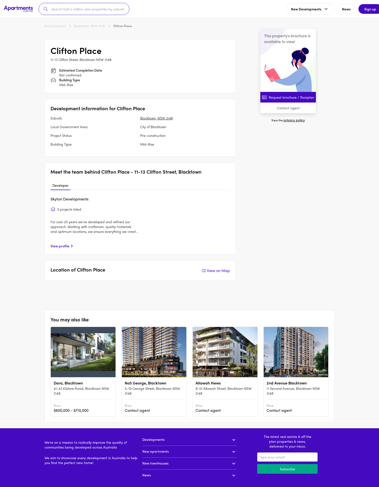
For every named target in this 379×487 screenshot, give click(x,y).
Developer (60, 185)
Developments (55, 26)
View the (288, 120)
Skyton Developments (69, 199)
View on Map (215, 270)
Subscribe (287, 468)
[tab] (60, 185)
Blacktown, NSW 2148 (89, 26)
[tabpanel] (140, 222)
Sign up (363, 9)
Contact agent (288, 107)
